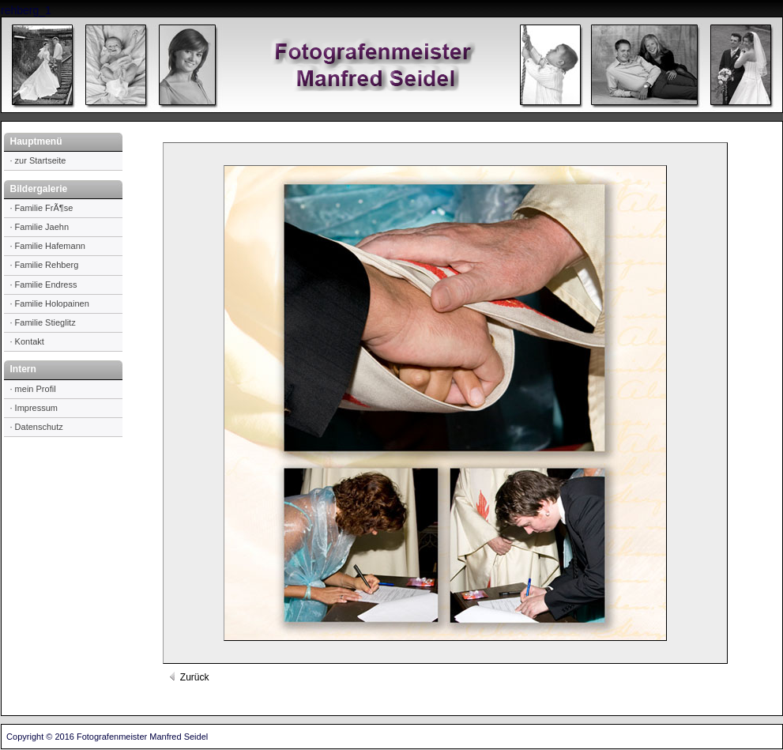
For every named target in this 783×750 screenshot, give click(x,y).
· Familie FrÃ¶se (41, 208)
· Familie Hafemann (47, 246)
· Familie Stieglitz (43, 322)
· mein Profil (33, 389)
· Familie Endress (43, 284)
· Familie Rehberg (44, 264)
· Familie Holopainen (49, 303)
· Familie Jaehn (40, 227)
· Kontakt (27, 341)
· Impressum (34, 408)
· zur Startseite (38, 160)
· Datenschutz (36, 427)
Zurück (188, 677)
